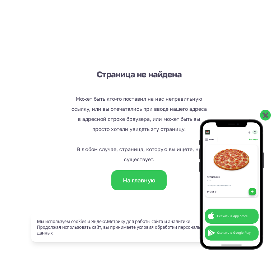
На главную (139, 180)
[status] (139, 227)
